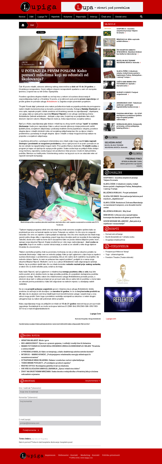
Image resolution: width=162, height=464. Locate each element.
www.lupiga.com (86, 458)
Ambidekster (52, 101)
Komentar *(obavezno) (60, 406)
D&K (31, 16)
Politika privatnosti (111, 455)
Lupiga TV (42, 16)
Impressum (50, 455)
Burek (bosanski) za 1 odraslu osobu (120, 237)
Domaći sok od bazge (114, 234)
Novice (22, 16)
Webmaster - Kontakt (68, 455)
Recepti (112, 229)
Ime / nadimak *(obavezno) (60, 390)
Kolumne (68, 16)
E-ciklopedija (116, 246)
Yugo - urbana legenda (115, 254)
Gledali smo (121, 16)
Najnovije (110, 24)
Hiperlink (55, 16)
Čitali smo (106, 16)
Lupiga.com (111, 319)
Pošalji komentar (31, 430)
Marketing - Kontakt (90, 455)
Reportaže (81, 16)
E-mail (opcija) (60, 422)
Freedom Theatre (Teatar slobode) (119, 257)
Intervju (93, 16)
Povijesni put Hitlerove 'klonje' (117, 252)
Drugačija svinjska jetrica (115, 240)
